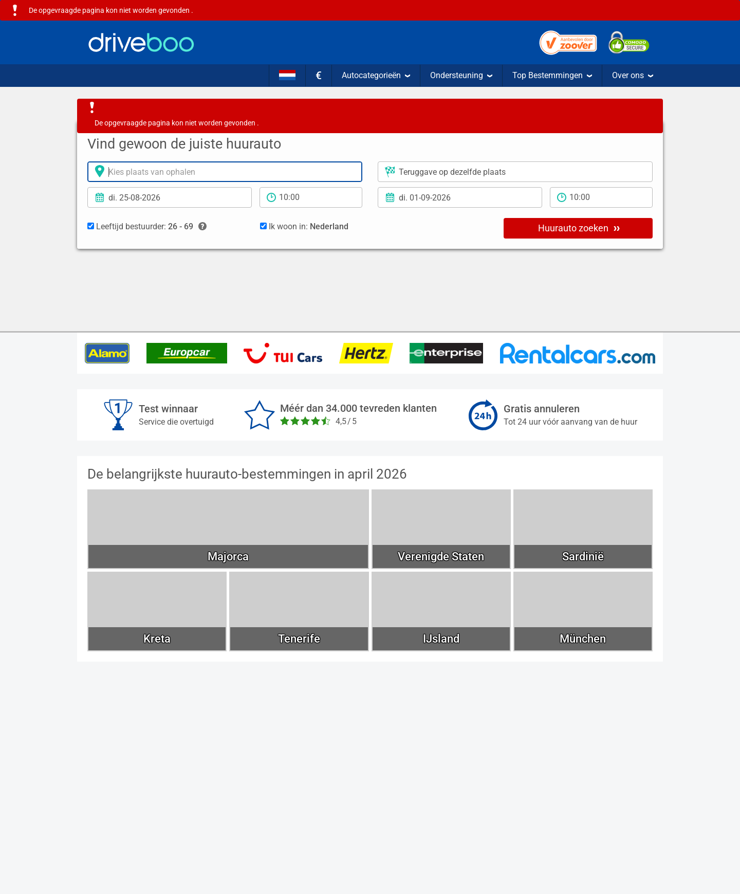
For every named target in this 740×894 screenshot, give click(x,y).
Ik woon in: (304, 226)
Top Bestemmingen (552, 75)
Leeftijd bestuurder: (147, 227)
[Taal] (287, 75)
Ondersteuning (461, 75)
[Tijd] (311, 197)
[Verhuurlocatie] (224, 171)
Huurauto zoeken (579, 227)
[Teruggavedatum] (460, 197)
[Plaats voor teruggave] (515, 171)
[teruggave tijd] (601, 197)
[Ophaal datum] (169, 197)
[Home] (141, 42)
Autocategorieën (376, 75)
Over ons (632, 75)
